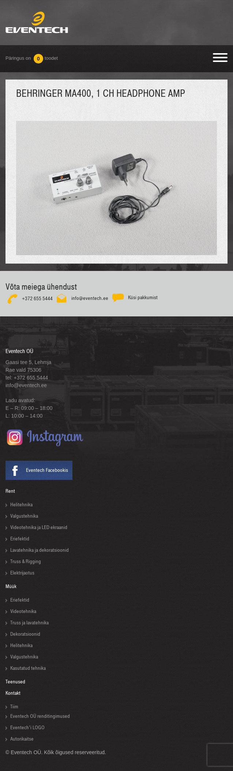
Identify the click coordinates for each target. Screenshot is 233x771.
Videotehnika (23, 611)
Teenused (15, 681)
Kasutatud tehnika (28, 668)
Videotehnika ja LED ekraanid (38, 527)
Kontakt (12, 693)
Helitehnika (21, 504)
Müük (10, 586)
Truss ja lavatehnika (29, 622)
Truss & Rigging (25, 561)
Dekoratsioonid (25, 634)
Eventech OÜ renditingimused (40, 716)
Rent (10, 491)
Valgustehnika (24, 516)
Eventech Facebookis (47, 470)
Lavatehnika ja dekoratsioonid (39, 550)
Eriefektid (19, 538)
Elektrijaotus (22, 572)
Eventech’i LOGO (27, 727)
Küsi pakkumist (143, 297)
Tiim (14, 706)
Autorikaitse (22, 738)
